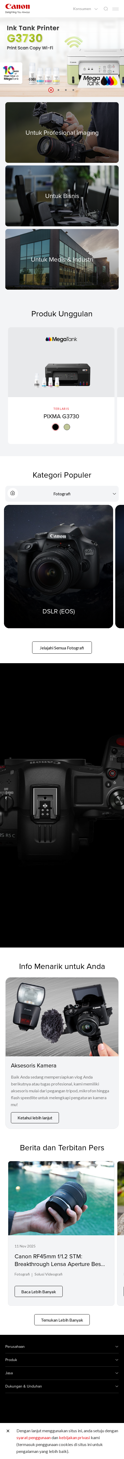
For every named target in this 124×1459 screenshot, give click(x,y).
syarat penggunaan (33, 1437)
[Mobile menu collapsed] (115, 9)
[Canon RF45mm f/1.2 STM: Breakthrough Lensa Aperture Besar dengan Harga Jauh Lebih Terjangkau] (61, 1234)
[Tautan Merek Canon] (17, 9)
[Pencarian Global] (106, 9)
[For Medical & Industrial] (62, 259)
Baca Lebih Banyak (38, 1290)
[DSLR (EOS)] (58, 570)
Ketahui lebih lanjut (35, 1120)
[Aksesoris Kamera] (62, 1020)
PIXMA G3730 (61, 416)
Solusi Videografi (48, 1277)
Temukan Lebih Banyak (62, 1319)
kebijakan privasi (74, 1437)
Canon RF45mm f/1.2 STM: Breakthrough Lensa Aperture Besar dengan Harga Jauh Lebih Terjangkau (60, 1270)
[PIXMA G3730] (61, 387)
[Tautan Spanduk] (62, 57)
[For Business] (62, 196)
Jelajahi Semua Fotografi (62, 650)
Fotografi (22, 1277)
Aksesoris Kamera (34, 1068)
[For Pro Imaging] (62, 132)
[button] (51, 90)
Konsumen (82, 9)
